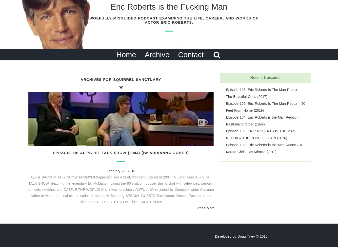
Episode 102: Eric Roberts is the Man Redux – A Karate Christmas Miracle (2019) (264, 148)
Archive (157, 55)
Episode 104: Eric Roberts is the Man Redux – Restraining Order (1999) (262, 120)
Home (126, 55)
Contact (190, 55)
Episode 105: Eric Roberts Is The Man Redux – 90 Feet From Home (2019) (265, 107)
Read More (206, 208)
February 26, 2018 (120, 171)
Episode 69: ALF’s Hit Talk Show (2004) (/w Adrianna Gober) (121, 153)
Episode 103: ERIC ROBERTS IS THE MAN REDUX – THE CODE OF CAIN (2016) (260, 134)
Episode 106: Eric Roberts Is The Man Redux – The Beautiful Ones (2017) (263, 93)
